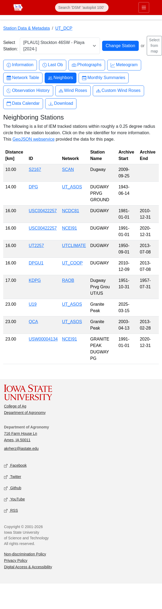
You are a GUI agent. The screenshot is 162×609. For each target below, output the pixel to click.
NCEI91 (69, 228)
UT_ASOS (72, 187)
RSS (11, 510)
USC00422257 (43, 210)
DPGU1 (36, 263)
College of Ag (15, 406)
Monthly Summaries (103, 77)
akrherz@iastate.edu (21, 448)
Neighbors (60, 77)
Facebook (15, 465)
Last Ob (53, 65)
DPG (33, 187)
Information (20, 65)
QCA (33, 321)
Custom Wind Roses (118, 90)
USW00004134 (43, 339)
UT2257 (36, 245)
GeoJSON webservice (34, 139)
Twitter (12, 477)
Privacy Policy (15, 560)
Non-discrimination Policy (25, 554)
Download (61, 103)
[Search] (82, 7)
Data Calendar (23, 103)
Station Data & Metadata (26, 28)
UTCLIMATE (74, 245)
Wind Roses (73, 90)
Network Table (23, 77)
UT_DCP (63, 28)
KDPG (35, 280)
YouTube (14, 499)
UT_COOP (72, 263)
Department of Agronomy (25, 412)
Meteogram (124, 65)
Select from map (154, 45)
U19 (32, 304)
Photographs (87, 65)
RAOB (68, 280)
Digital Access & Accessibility (28, 567)
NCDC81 (70, 210)
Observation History (28, 90)
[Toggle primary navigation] (143, 7)
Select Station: (10, 45)
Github (12, 488)
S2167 (35, 169)
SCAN (68, 169)
